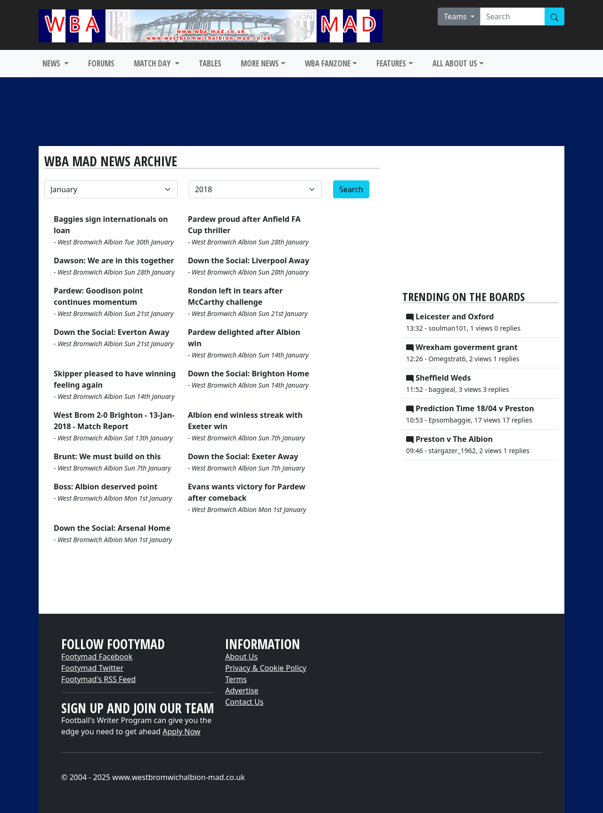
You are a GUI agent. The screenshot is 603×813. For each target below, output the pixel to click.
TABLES (210, 63)
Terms (236, 679)
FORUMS (101, 63)
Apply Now (181, 731)
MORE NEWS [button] (260, 63)
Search (351, 189)
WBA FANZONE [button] (327, 63)
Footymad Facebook (96, 656)
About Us (241, 656)
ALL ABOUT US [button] (454, 63)
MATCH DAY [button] (153, 63)
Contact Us (244, 702)
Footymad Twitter (92, 668)
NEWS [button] (52, 63)
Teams (456, 16)
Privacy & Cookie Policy (265, 668)
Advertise (241, 690)
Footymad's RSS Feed (98, 679)
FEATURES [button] (391, 63)
